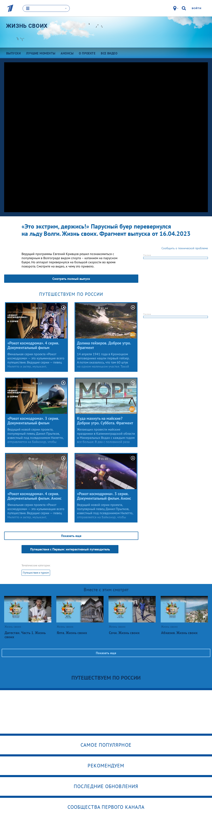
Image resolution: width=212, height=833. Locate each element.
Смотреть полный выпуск (71, 279)
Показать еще (71, 536)
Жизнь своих (27, 26)
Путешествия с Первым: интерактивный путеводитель (70, 549)
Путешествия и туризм (36, 572)
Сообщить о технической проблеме (184, 248)
